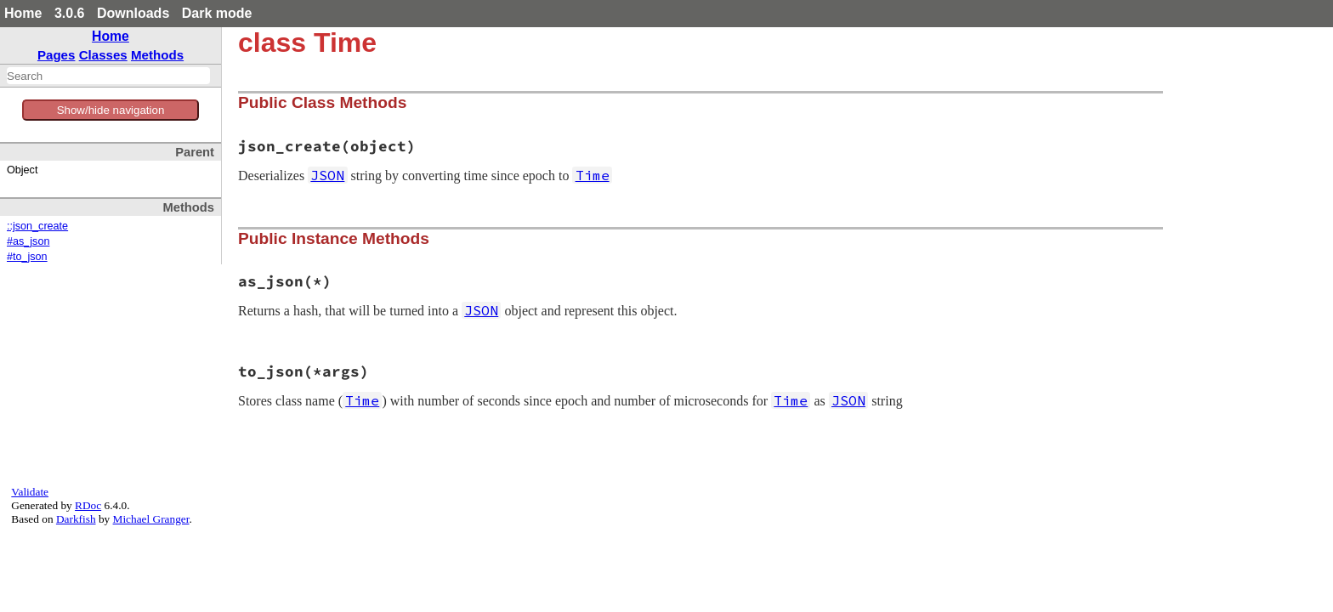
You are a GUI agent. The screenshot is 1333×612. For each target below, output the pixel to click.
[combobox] (108, 75)
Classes (103, 55)
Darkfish (76, 519)
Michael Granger (151, 519)
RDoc (88, 505)
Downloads (133, 13)
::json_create (37, 226)
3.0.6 (69, 13)
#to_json (27, 257)
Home (23, 13)
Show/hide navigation (111, 110)
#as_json (28, 241)
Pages (56, 55)
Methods (157, 55)
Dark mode (217, 13)
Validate (29, 491)
